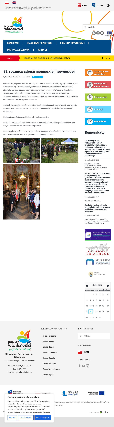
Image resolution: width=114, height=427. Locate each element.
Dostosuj (12, 418)
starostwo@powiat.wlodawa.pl (34, 9)
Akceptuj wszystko (42, 418)
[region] (29, 408)
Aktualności (37, 77)
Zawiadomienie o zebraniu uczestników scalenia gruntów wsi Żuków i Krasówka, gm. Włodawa (97, 208)
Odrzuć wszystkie (26, 418)
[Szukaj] (85, 27)
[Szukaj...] (98, 27)
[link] (79, 367)
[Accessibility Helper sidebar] (103, 5)
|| (102, 58)
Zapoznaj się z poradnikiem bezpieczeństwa (47, 58)
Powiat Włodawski (11, 77)
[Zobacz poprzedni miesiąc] (87, 286)
